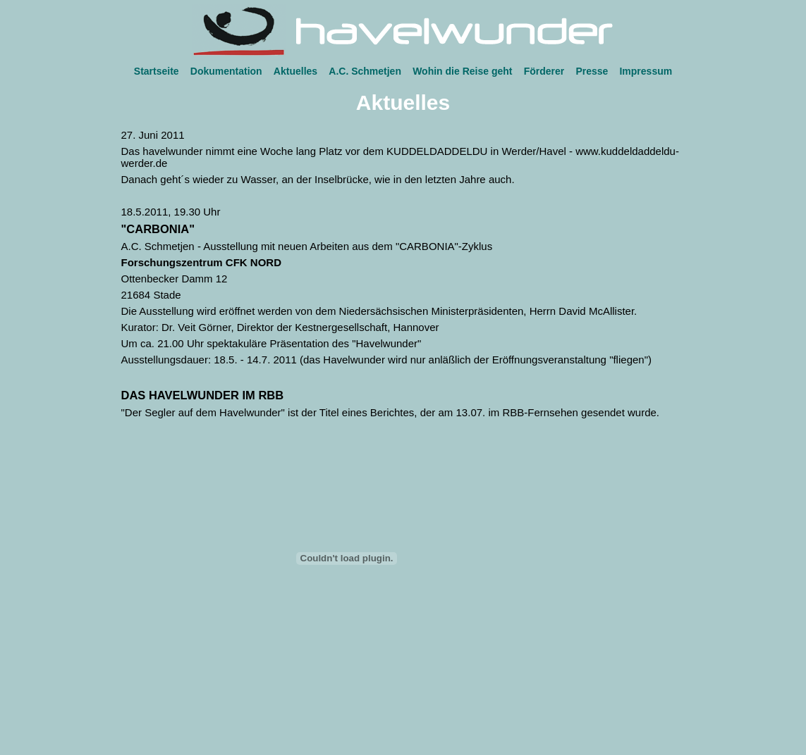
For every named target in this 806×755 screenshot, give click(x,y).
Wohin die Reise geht (462, 71)
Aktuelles (295, 71)
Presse (591, 71)
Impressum (645, 71)
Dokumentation (226, 71)
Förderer (544, 71)
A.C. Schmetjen (365, 71)
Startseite (156, 71)
